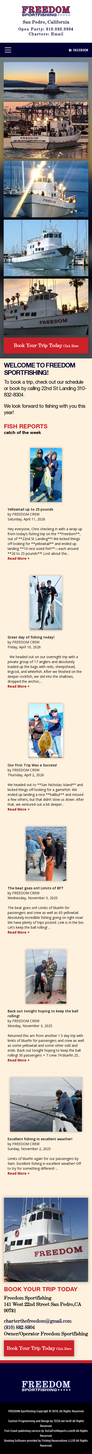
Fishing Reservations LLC (57, 1440)
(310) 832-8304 (19, 1327)
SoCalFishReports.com (59, 1431)
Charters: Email (46, 33)
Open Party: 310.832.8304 (46, 28)
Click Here (46, 345)
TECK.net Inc (61, 1421)
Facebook (78, 50)
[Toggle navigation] (8, 50)
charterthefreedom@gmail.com (37, 1320)
